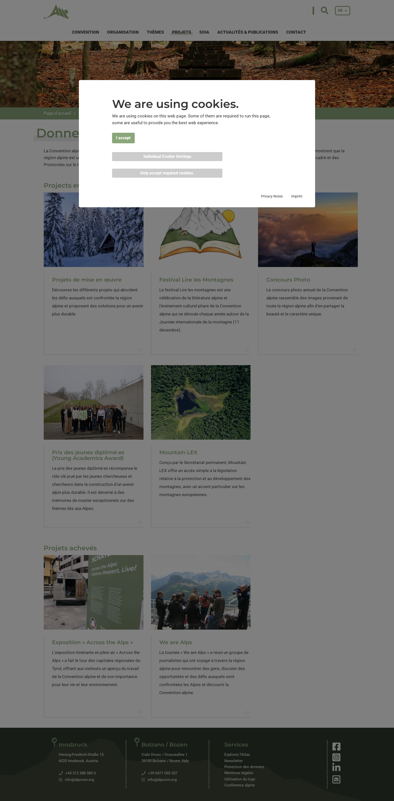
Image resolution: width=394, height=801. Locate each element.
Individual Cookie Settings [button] (167, 156)
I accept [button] (123, 138)
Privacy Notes (272, 196)
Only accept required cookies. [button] (167, 173)
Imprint (297, 196)
